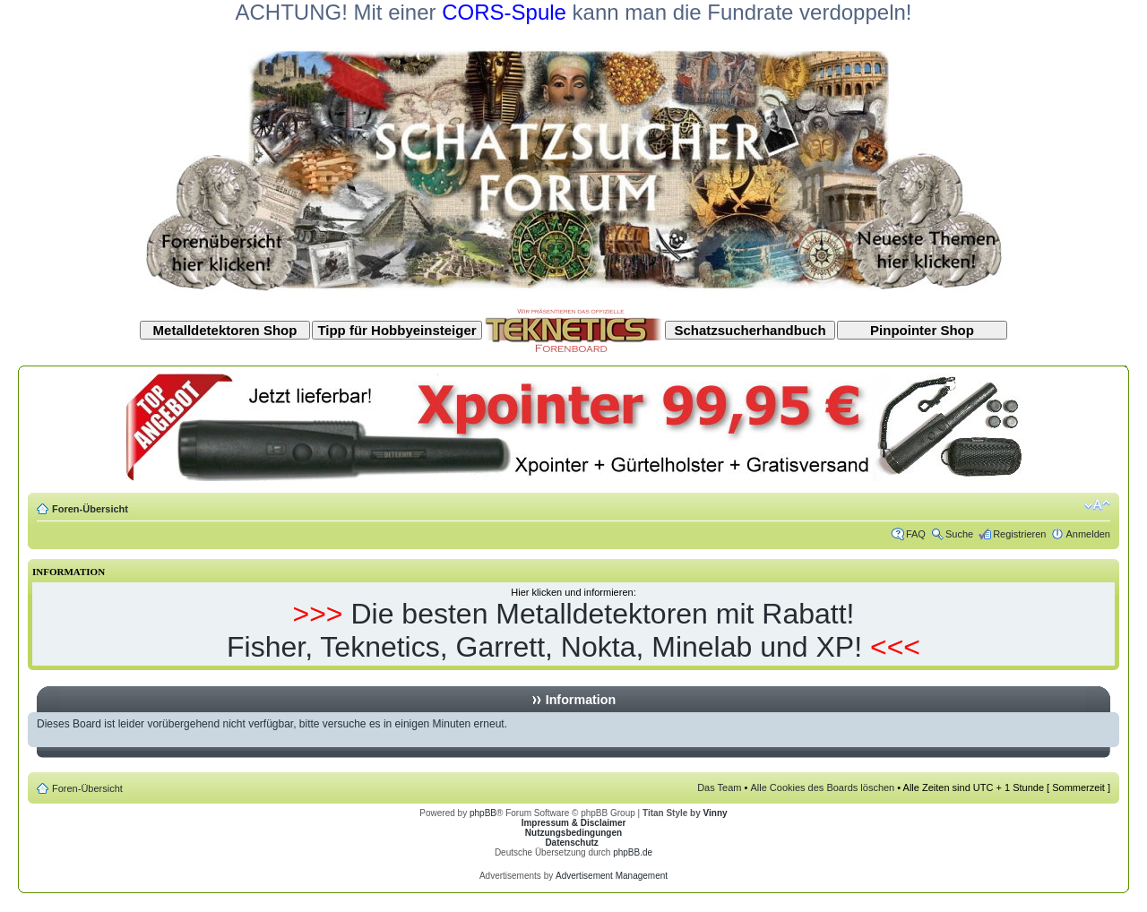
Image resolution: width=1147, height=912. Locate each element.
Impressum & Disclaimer (574, 823)
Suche (959, 534)
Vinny (715, 813)
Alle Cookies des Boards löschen (822, 787)
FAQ (916, 534)
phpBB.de (632, 852)
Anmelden (1087, 534)
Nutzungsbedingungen (573, 833)
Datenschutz (571, 842)
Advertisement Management (612, 876)
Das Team (719, 787)
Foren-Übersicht (90, 508)
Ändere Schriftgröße (1097, 505)
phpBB (483, 813)
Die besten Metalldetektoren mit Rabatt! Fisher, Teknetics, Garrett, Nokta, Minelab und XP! (544, 630)
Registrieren (1019, 534)
